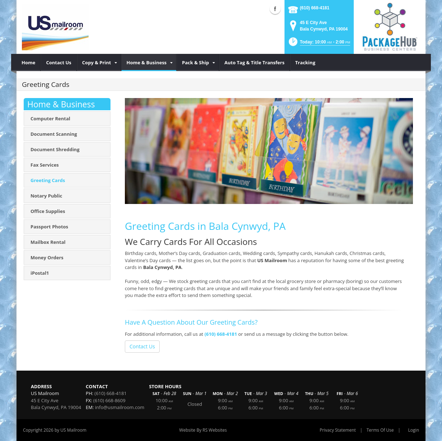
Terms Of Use (380, 430)
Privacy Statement (338, 430)
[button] (319, 44)
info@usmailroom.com (120, 407)
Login (413, 430)
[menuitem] (29, 62)
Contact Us (142, 346)
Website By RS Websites (203, 430)
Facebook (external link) (275, 8)
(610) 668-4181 (314, 7)
